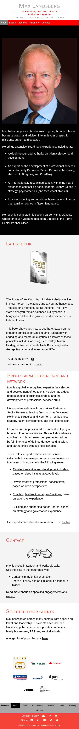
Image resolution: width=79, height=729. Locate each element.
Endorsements (37, 706)
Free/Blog (72, 706)
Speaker (51, 706)
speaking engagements (47, 592)
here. (38, 364)
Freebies (22, 22)
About (4, 22)
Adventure (34, 22)
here (45, 638)
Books (12, 22)
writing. (10, 596)
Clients (61, 706)
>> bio (66, 522)
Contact (46, 22)
